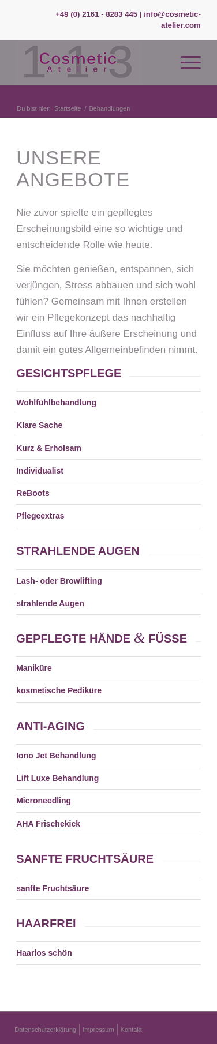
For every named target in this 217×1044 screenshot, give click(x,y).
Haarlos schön (44, 952)
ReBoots (33, 493)
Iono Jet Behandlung (56, 755)
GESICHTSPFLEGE (68, 373)
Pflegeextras (40, 515)
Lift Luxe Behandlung (57, 778)
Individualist (39, 470)
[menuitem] (185, 62)
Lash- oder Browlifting (59, 580)
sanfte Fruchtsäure (52, 888)
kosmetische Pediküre (59, 690)
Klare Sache (39, 425)
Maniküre (33, 668)
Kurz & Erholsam (48, 448)
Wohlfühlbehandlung (56, 402)
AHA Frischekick (48, 823)
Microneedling (43, 800)
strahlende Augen (50, 603)
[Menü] (185, 62)
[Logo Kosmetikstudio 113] (90, 62)
